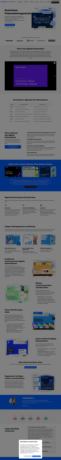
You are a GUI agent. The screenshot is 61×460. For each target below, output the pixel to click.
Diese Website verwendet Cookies (30, 442)
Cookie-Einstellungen (27, 456)
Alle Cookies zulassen (36, 456)
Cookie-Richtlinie (30, 452)
